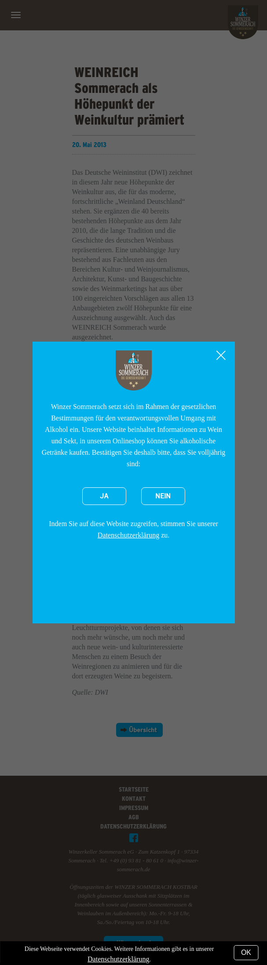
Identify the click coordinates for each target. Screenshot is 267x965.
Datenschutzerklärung (128, 535)
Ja (104, 496)
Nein (163, 496)
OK (246, 952)
